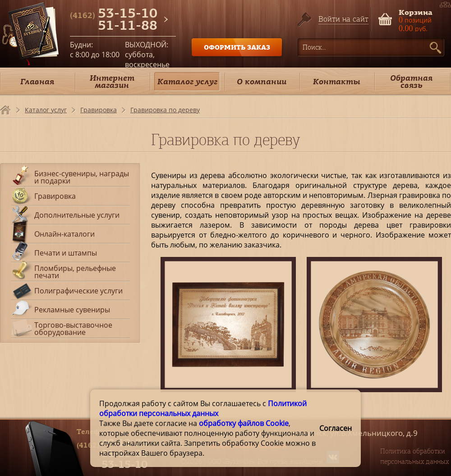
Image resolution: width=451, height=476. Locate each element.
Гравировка (98, 109)
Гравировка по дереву (165, 109)
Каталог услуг (187, 81)
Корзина (416, 11)
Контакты (336, 81)
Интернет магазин (112, 81)
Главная (37, 81)
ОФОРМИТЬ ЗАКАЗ (237, 47)
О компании (261, 81)
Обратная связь (411, 81)
